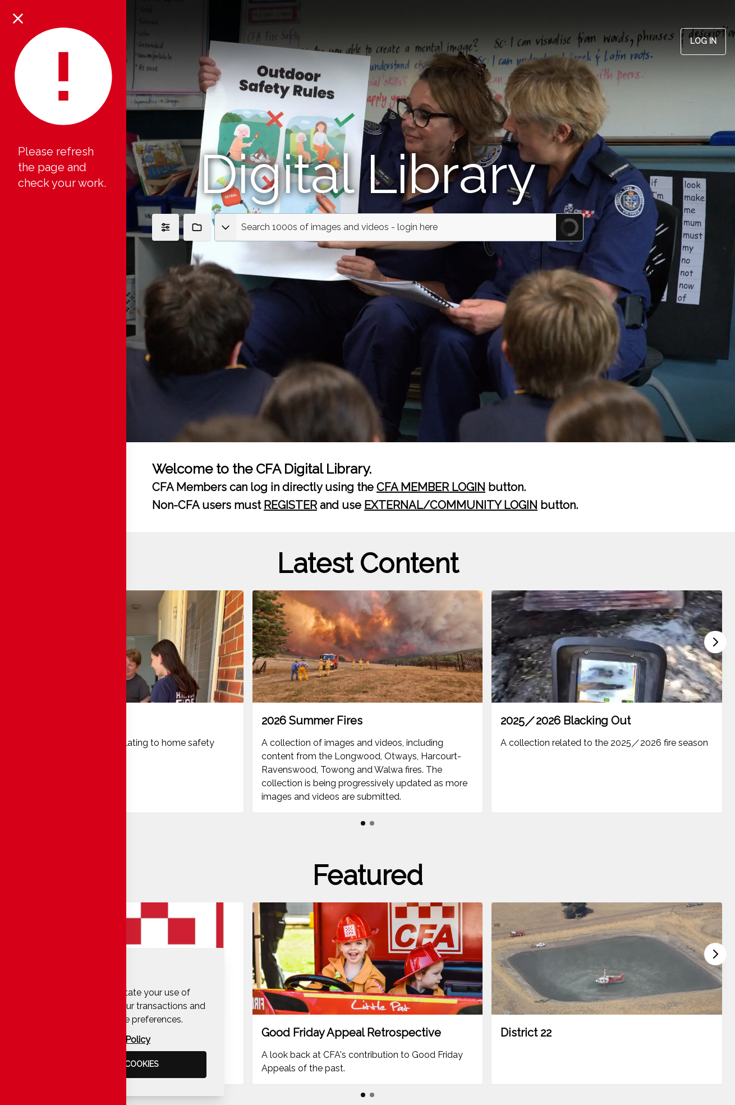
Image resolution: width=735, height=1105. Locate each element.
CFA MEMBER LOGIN (430, 487)
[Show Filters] (165, 227)
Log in (703, 40)
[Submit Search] (569, 227)
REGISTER (290, 505)
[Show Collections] (196, 227)
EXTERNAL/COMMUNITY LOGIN (451, 505)
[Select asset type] (225, 227)
